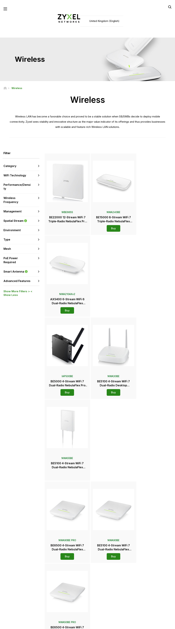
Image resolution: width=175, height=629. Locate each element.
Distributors (100, 575)
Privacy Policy (141, 624)
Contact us (87, 543)
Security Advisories (64, 587)
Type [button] (6, 239)
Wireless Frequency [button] (10, 200)
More (108, 477)
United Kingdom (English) (104, 21)
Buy (108, 225)
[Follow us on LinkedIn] (26, 608)
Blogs (97, 606)
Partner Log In (142, 569)
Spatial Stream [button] (21, 221)
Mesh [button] (7, 249)
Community (59, 575)
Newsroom (102, 583)
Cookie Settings (163, 624)
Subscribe (33, 586)
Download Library (63, 581)
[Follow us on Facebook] (8, 608)
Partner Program (143, 575)
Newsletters (101, 601)
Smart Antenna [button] (21, 271)
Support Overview (63, 569)
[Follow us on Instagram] (8, 613)
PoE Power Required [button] (10, 260)
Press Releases (103, 589)
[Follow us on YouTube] (17, 608)
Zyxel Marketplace (104, 569)
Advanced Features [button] (16, 281)
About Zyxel (141, 595)
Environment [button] (12, 230)
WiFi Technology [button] (14, 175)
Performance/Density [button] (17, 186)
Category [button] (9, 166)
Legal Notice (100, 624)
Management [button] (12, 211)
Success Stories (143, 606)
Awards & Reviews (104, 595)
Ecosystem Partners (145, 581)
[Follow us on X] (35, 608)
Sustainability (142, 601)
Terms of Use (120, 624)
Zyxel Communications (147, 612)
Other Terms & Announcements (70, 592)
